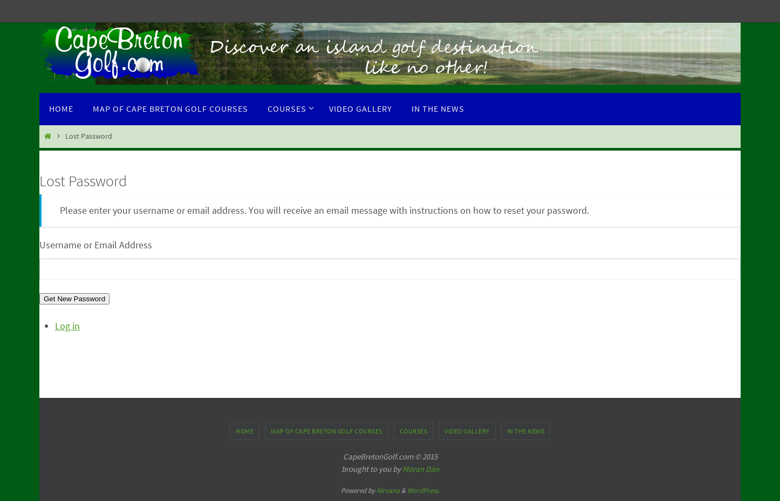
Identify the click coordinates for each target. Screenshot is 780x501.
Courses (414, 431)
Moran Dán (420, 469)
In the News (526, 431)
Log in (67, 326)
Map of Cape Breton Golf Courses (326, 431)
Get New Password (74, 299)
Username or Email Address (95, 245)
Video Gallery (467, 431)
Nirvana (388, 490)
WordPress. (423, 490)
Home (245, 431)
